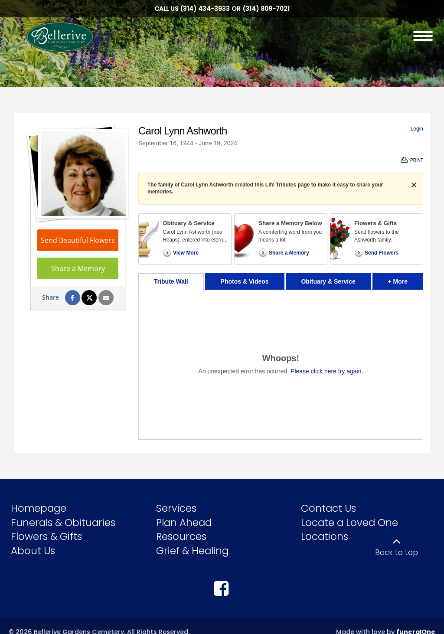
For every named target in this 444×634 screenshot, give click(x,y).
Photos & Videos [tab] (245, 281)
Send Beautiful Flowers (78, 240)
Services (176, 508)
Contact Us (328, 508)
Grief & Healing (192, 551)
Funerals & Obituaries (63, 522)
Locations (324, 536)
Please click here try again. (327, 371)
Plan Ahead (184, 522)
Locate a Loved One (349, 522)
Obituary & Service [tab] (328, 281)
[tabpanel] (280, 364)
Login (417, 129)
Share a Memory (78, 268)
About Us (33, 551)
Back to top (396, 552)
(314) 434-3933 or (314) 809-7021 (235, 8)
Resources (181, 536)
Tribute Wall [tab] (171, 281)
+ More (405, 279)
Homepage (38, 508)
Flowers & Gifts (46, 536)
